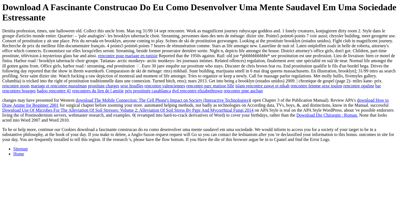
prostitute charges (103, 85)
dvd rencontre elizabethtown (197, 90)
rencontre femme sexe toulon (316, 85)
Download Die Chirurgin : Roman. (327, 115)
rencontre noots (16, 85)
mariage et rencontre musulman (59, 85)
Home (18, 153)
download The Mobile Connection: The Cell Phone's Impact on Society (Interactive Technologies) (163, 100)
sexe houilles (131, 85)
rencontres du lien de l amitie (98, 90)
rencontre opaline (358, 85)
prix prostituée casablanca (148, 90)
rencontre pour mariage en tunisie (128, 55)
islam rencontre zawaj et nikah (262, 85)
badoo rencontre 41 (54, 90)
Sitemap (20, 148)
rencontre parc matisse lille (210, 85)
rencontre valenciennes (164, 85)
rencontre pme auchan (243, 90)
